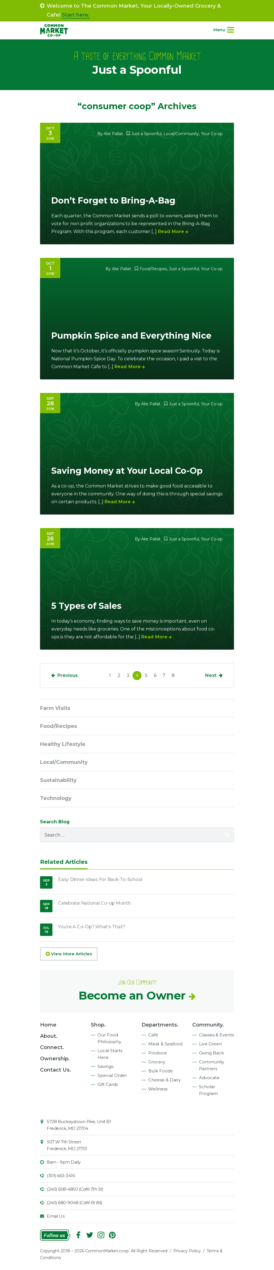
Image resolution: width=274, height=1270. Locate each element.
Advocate (209, 1077)
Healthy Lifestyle (62, 744)
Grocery (156, 1062)
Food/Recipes (153, 268)
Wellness (157, 1089)
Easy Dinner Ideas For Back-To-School (100, 879)
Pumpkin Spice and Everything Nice (131, 335)
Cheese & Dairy (164, 1080)
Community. (208, 1025)
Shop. (98, 1025)
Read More (171, 231)
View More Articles (69, 953)
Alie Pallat (113, 133)
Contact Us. (55, 1070)
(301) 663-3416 (61, 1175)
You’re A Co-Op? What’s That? (91, 926)
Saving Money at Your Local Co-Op (127, 471)
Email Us (55, 1216)
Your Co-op (212, 133)
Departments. (160, 1025)
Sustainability (58, 780)
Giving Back (211, 1053)
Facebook (78, 1235)
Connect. (52, 1047)
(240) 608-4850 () (75, 1189)
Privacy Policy (187, 1250)
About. (49, 1036)
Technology (56, 798)
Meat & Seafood (165, 1044)
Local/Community (181, 133)
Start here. (76, 15)
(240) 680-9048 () (74, 1202)
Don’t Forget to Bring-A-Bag (113, 200)
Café (153, 1035)
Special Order (112, 1075)
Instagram (101, 1235)
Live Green (210, 1044)
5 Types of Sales (86, 606)
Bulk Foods (160, 1071)
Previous (68, 675)
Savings (105, 1066)
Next (210, 675)
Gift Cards (108, 1084)
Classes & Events (216, 1035)
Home (48, 1025)
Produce (157, 1053)
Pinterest (112, 1235)
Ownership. (55, 1059)
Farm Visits (55, 708)
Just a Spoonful (146, 133)
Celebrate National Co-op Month (94, 903)
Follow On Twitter (89, 1235)
